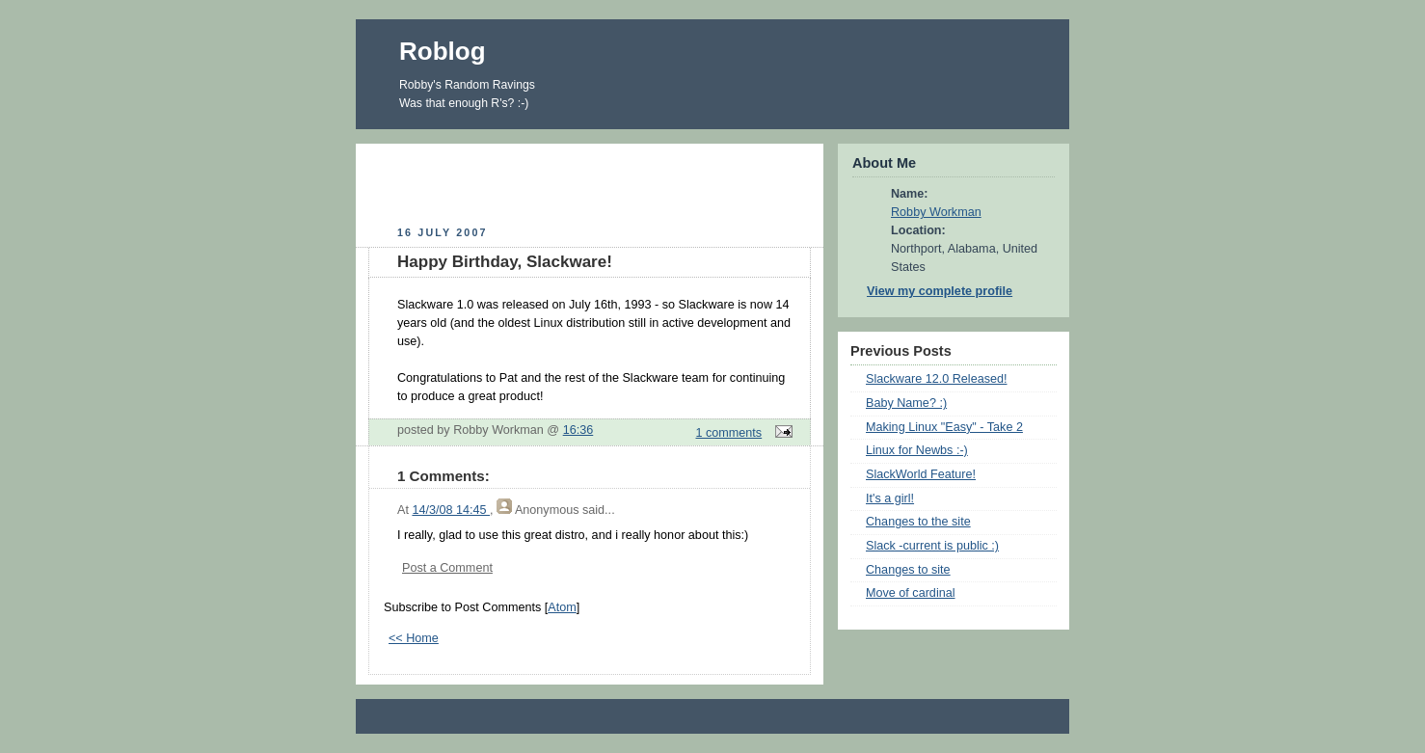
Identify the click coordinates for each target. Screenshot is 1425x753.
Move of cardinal (910, 593)
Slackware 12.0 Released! (937, 379)
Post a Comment (447, 568)
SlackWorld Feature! (921, 474)
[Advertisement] (590, 182)
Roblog (442, 51)
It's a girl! (890, 498)
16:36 (578, 430)
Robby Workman (936, 212)
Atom (562, 607)
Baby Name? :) (906, 403)
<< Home (414, 638)
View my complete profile (939, 291)
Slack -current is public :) (932, 545)
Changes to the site (918, 521)
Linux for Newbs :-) (917, 450)
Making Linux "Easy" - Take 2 (944, 427)
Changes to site (908, 570)
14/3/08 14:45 (451, 510)
